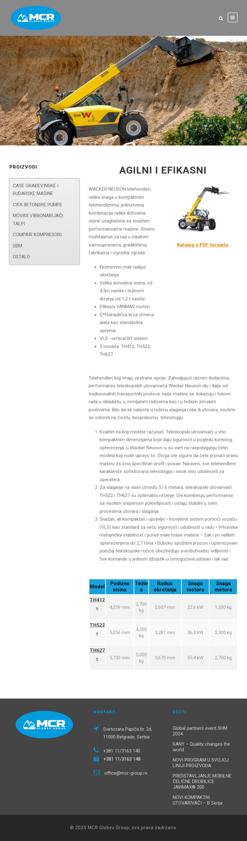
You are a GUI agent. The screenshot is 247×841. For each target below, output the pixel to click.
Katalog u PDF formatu (202, 245)
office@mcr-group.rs (125, 773)
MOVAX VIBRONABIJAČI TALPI (38, 220)
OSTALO (21, 257)
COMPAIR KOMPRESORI (37, 234)
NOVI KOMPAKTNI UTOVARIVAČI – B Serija (197, 800)
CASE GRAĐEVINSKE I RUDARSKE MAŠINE (35, 190)
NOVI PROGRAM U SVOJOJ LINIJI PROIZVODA (201, 762)
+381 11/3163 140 (121, 751)
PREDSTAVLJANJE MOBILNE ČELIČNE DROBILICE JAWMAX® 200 (202, 781)
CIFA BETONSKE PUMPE (37, 205)
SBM (17, 246)
